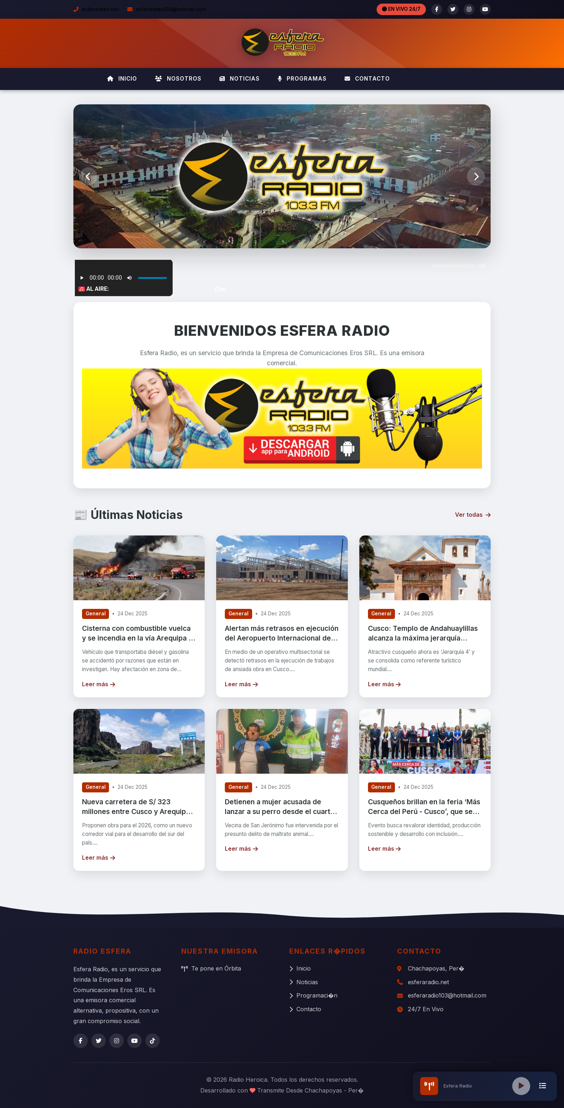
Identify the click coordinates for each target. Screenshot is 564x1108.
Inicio (300, 968)
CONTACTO (367, 78)
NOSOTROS (178, 78)
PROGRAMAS (302, 78)
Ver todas (473, 514)
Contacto (305, 1009)
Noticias (303, 982)
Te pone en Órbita (211, 968)
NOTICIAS (239, 78)
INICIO (122, 78)
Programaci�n (313, 995)
